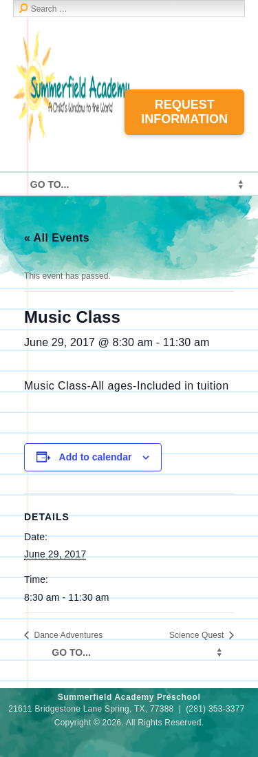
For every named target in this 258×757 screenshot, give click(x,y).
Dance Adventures (67, 635)
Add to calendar (95, 456)
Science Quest (197, 635)
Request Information (184, 112)
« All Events (56, 238)
